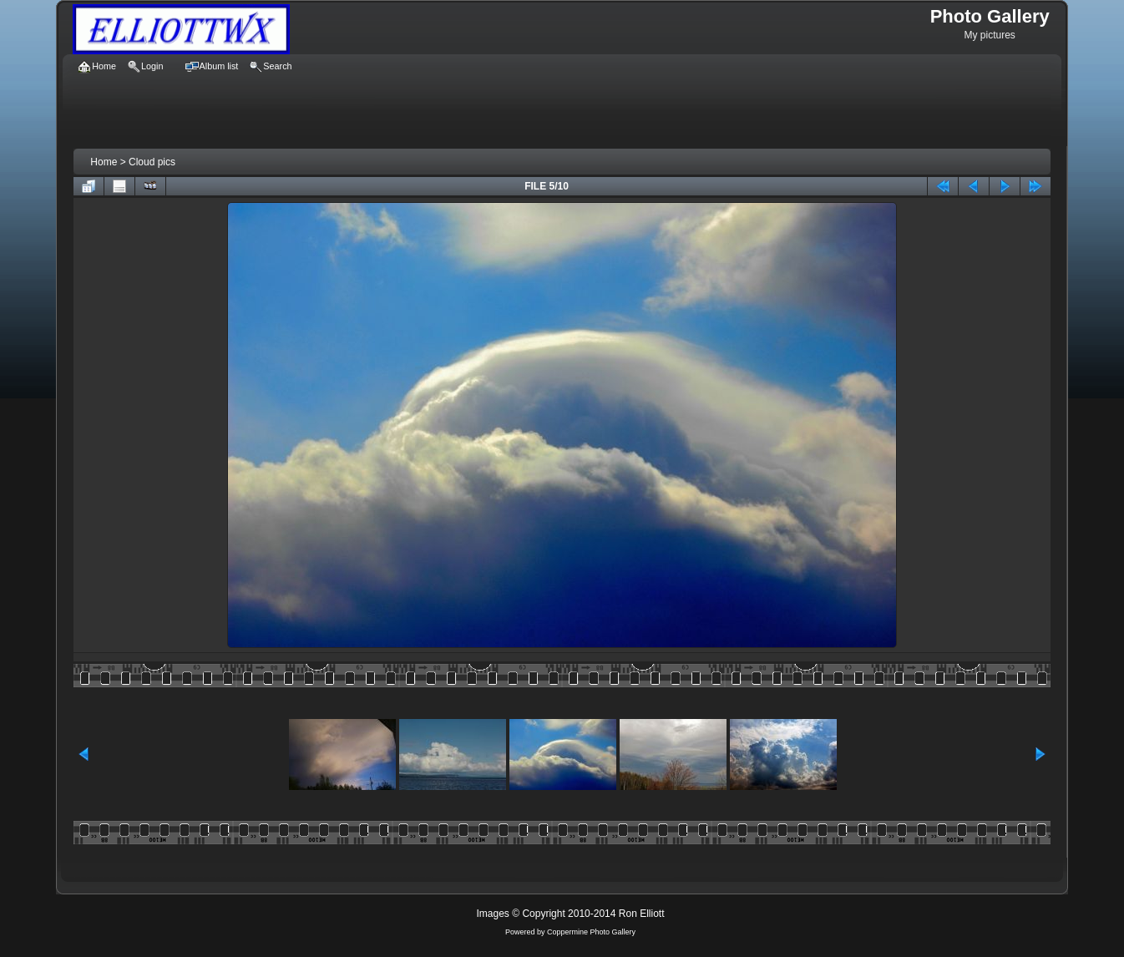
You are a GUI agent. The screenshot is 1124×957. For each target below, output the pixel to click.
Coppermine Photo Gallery (591, 932)
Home (103, 162)
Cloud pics (152, 162)
